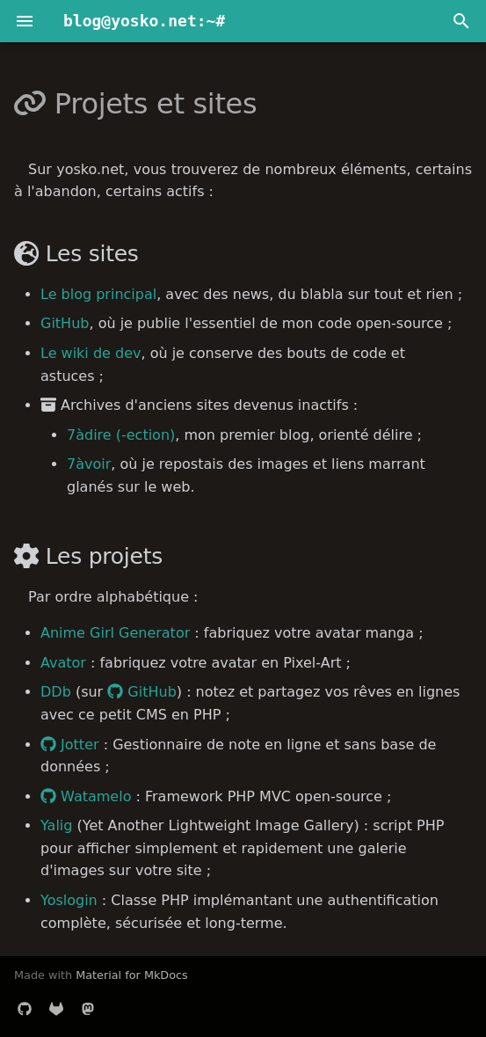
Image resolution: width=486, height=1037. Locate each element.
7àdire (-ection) (121, 435)
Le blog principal (98, 294)
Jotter (69, 744)
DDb (55, 691)
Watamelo (85, 796)
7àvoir (89, 464)
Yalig (56, 825)
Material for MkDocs (132, 975)
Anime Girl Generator (115, 632)
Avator (63, 662)
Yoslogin (69, 900)
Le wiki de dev (90, 353)
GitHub (64, 323)
